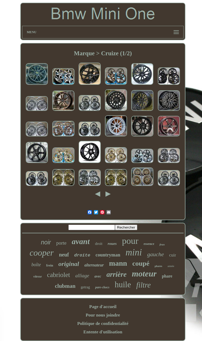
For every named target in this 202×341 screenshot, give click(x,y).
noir (46, 242)
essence (149, 244)
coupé (140, 263)
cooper (42, 253)
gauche (155, 254)
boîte (36, 264)
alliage (82, 275)
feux (162, 244)
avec (97, 276)
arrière (117, 274)
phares (158, 266)
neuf (64, 255)
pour (130, 241)
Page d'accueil (102, 306)
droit (98, 243)
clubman (65, 286)
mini (133, 252)
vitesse (37, 276)
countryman (107, 255)
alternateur (94, 265)
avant (81, 241)
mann (118, 263)
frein (49, 265)
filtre (143, 285)
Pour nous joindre (103, 315)
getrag (85, 287)
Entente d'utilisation (102, 331)
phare (167, 276)
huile (123, 284)
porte (61, 243)
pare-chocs (102, 287)
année (171, 266)
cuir (172, 255)
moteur (144, 273)
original (68, 263)
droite (82, 255)
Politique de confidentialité (103, 323)
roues (112, 243)
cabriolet (58, 274)
